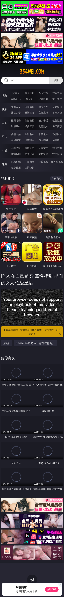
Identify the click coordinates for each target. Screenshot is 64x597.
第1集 (6, 343)
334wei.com (32, 71)
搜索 (56, 80)
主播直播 (43, 112)
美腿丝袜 (16, 140)
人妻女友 (43, 148)
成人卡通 (43, 120)
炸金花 (29, 98)
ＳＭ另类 (57, 112)
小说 (4, 150)
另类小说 (29, 153)
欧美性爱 (57, 120)
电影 (4, 123)
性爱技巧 (57, 153)
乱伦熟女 (43, 126)
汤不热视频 (57, 161)
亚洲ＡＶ (16, 106)
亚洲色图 (29, 134)
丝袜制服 (29, 112)
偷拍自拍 (29, 120)
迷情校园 (16, 153)
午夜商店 (29, 161)
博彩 (4, 95)
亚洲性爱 (16, 120)
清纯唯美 (29, 140)
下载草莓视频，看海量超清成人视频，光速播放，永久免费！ (32, 332)
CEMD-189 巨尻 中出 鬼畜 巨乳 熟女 (35, 343)
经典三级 (29, 126)
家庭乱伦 (29, 148)
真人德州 (29, 93)
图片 (4, 137)
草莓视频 (43, 161)
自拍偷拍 (29, 106)
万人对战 (43, 93)
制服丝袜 (16, 126)
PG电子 (16, 93)
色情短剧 (29, 167)
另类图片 (57, 140)
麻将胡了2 (15, 98)
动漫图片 (57, 134)
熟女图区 (43, 140)
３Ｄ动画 (57, 106)
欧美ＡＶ (43, 106)
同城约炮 (16, 161)
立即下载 (51, 589)
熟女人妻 (16, 112)
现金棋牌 (43, 98)
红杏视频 (16, 167)
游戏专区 (57, 93)
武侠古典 (57, 148)
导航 (4, 164)
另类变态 (57, 126)
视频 (4, 109)
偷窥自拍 (16, 134)
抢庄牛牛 (57, 98)
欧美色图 (43, 134)
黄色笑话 (43, 153)
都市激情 (16, 148)
